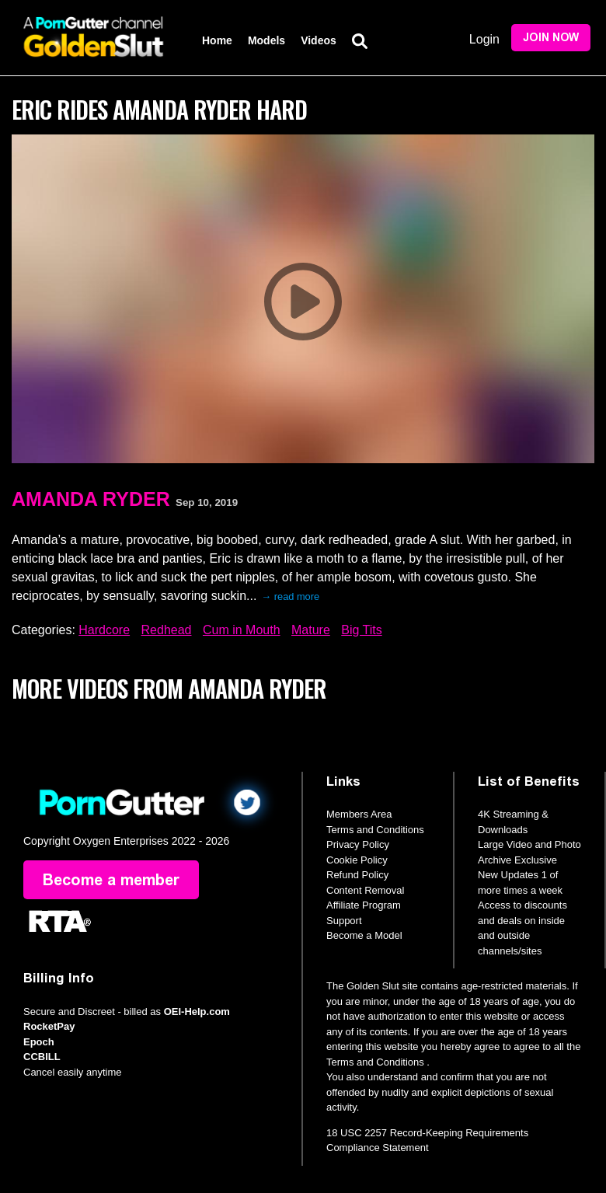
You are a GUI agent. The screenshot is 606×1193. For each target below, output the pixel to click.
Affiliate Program (363, 905)
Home (217, 40)
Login (484, 39)
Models (266, 40)
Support (344, 920)
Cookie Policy (357, 860)
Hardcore (104, 630)
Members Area (359, 814)
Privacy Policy (357, 844)
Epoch (38, 1042)
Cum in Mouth (241, 630)
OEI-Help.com (197, 1011)
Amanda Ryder (91, 499)
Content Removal (365, 890)
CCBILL (42, 1056)
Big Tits (361, 630)
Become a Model (364, 935)
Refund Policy (357, 875)
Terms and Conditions (375, 829)
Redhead (166, 630)
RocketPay (49, 1026)
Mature (310, 630)
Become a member (111, 879)
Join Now (551, 37)
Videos (318, 40)
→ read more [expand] (290, 596)
